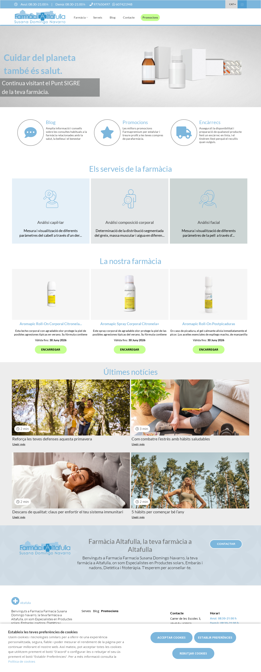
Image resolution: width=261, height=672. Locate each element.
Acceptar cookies (171, 637)
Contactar (226, 544)
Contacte (129, 17)
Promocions (150, 17)
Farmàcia (80, 17)
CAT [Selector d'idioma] (231, 4)
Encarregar (50, 349)
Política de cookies (21, 661)
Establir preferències (215, 637)
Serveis (97, 17)
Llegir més (18, 444)
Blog (112, 17)
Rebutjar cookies (193, 653)
